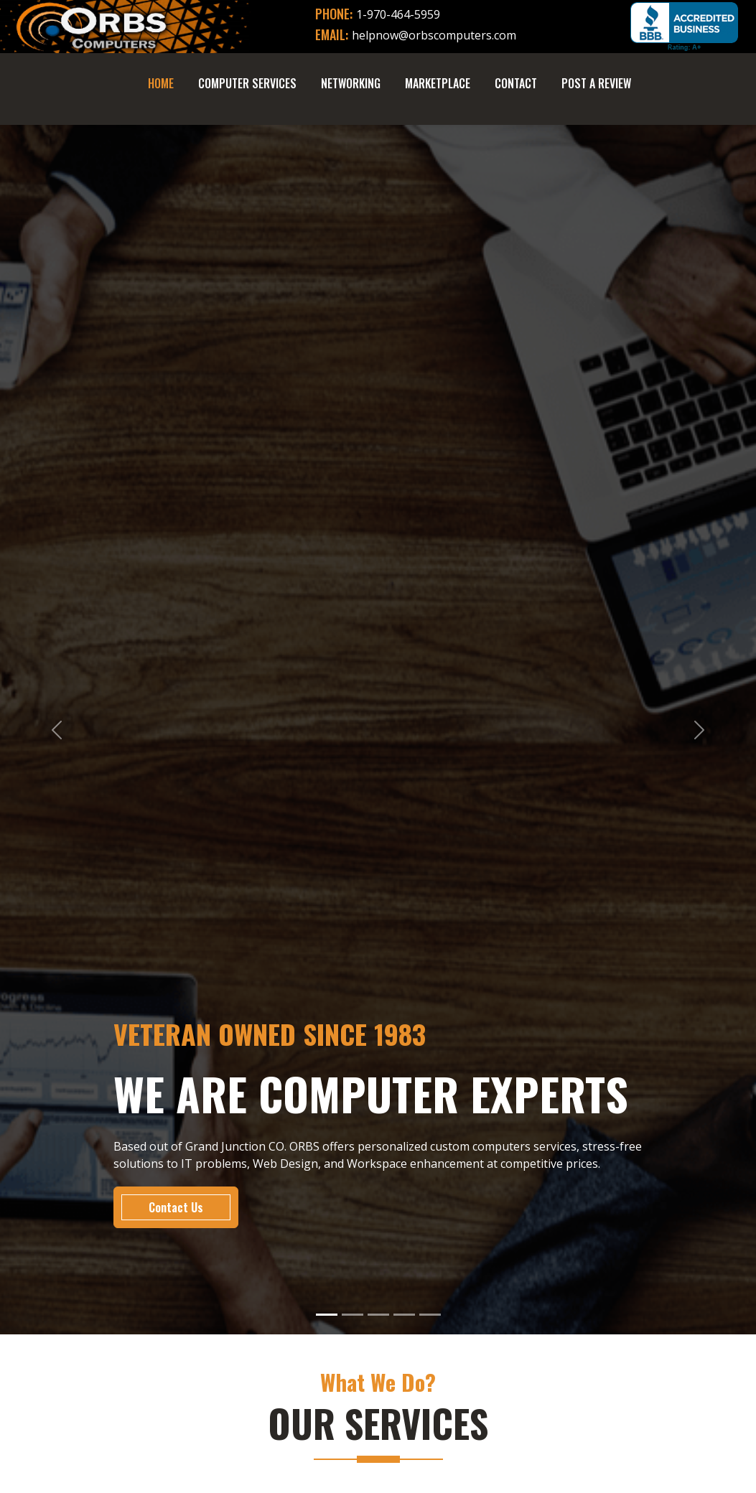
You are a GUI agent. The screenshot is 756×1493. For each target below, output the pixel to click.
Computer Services (247, 83)
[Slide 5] (430, 1314)
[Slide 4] (404, 1314)
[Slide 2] (352, 1314)
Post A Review (596, 83)
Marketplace (437, 83)
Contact (516, 83)
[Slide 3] (378, 1314)
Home (161, 83)
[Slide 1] (326, 1314)
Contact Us (176, 1207)
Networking (351, 83)
